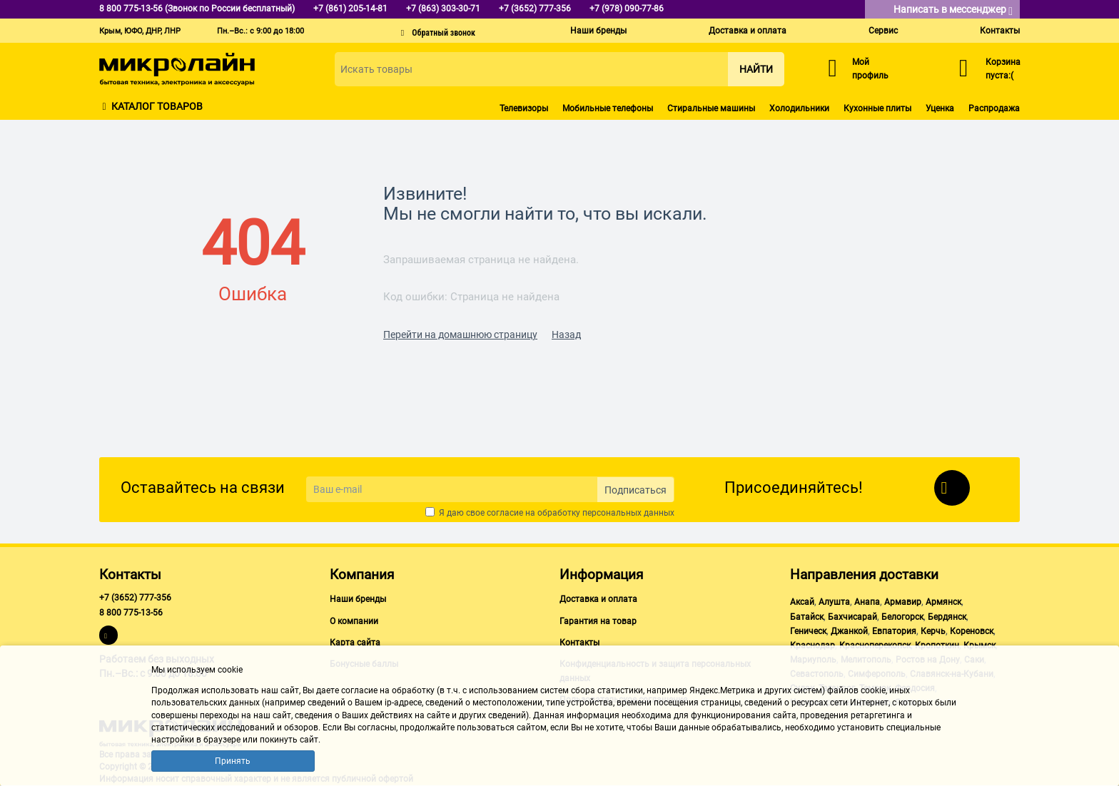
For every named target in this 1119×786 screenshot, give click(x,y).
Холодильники (799, 108)
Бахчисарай (852, 617)
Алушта (834, 602)
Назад (566, 334)
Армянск (943, 602)
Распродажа (994, 108)
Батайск (807, 617)
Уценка (940, 108)
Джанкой (849, 631)
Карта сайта (355, 643)
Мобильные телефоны (607, 108)
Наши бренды (598, 31)
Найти (756, 69)
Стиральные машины (711, 108)
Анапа (867, 602)
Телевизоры (524, 108)
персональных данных (628, 513)
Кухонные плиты (877, 108)
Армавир (902, 602)
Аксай (802, 602)
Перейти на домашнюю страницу (460, 334)
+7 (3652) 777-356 (135, 598)
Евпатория (894, 631)
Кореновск (971, 631)
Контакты (1000, 31)
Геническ (808, 631)
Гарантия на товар (598, 621)
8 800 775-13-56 (131, 613)
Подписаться (635, 490)
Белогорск (902, 617)
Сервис (883, 31)
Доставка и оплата (747, 31)
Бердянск (947, 617)
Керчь (933, 631)
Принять (232, 761)
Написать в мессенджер (953, 10)
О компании (354, 621)
